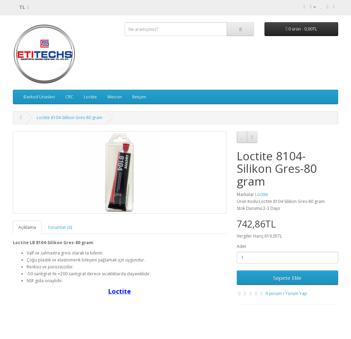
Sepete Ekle (287, 277)
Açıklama (27, 227)
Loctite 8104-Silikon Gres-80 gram (69, 118)
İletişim (139, 97)
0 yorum (274, 293)
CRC (69, 97)
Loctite (90, 97)
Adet (241, 246)
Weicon (114, 97)
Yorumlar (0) (60, 227)
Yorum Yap (296, 293)
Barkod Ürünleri (39, 97)
